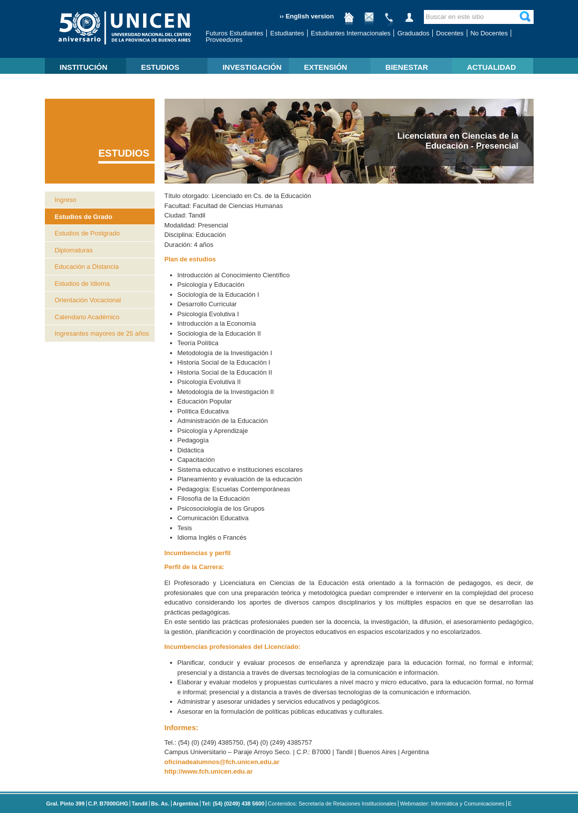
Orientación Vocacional (88, 300)
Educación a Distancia (87, 266)
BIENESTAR (406, 67)
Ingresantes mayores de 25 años (102, 333)
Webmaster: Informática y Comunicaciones (452, 804)
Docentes (450, 33)
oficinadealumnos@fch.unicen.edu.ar (222, 762)
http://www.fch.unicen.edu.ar (209, 771)
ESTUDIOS (160, 67)
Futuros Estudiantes (235, 33)
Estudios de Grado (84, 216)
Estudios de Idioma (82, 283)
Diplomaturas (74, 250)
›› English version (306, 16)
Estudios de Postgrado (87, 233)
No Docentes (489, 33)
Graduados (413, 33)
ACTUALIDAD (491, 67)
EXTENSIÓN (325, 67)
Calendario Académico (87, 317)
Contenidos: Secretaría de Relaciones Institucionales (332, 804)
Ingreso (65, 199)
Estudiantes (287, 33)
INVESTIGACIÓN (251, 67)
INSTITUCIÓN (84, 67)
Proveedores (224, 39)
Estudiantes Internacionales (350, 33)
